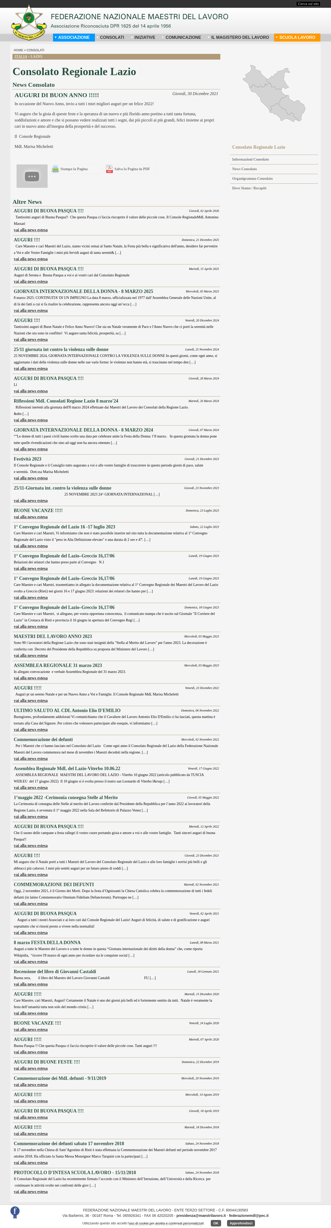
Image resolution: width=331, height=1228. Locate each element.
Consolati (110, 37)
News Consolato (244, 169)
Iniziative (143, 37)
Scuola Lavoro (295, 37)
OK (216, 1223)
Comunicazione (181, 37)
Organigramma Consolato (252, 179)
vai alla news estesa (31, 230)
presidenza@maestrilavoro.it (201, 1215)
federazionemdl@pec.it (249, 1215)
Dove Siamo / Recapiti (249, 188)
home (18, 50)
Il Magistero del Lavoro (238, 37)
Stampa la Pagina (74, 169)
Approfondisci (241, 1223)
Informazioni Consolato (250, 159)
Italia (20, 57)
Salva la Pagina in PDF (132, 169)
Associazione (72, 37)
